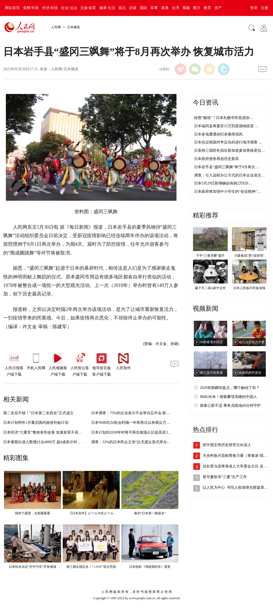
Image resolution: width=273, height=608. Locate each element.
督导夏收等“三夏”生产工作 (225, 477)
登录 (254, 8)
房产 (218, 8)
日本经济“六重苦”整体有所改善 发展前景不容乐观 (44, 432)
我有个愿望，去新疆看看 (32, 513)
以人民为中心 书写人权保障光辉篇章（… (237, 488)
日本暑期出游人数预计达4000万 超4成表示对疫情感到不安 (51, 442)
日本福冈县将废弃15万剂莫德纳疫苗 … (226, 126)
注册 (264, 8)
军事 (154, 8)
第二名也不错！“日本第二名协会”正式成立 (38, 413)
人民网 (56, 27)
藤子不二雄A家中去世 (210, 288)
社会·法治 (69, 8)
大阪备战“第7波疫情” (249, 255)
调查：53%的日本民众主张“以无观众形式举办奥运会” (135, 442)
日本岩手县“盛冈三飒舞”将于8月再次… (226, 167)
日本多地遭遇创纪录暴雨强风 (218, 134)
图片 (196, 8)
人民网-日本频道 (64, 69)
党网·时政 (31, 8)
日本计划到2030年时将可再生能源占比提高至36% (132, 432)
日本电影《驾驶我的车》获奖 (150, 567)
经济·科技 (50, 8)
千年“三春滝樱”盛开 (210, 255)
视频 (186, 8)
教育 (207, 8)
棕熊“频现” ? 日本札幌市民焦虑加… (223, 118)
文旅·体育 (88, 8)
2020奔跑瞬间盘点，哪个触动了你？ (230, 388)
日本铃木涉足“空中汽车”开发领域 (33, 567)
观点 (122, 8)
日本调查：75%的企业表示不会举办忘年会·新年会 (132, 413)
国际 (143, 8)
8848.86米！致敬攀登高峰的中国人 (228, 397)
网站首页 (12, 8)
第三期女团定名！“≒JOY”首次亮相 (91, 567)
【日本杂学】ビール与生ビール (91, 513)
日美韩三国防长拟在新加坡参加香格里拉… (229, 151)
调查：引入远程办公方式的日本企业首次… (229, 175)
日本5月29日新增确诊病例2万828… (223, 183)
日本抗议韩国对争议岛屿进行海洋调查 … (228, 142)
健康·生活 (107, 8)
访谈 (132, 8)
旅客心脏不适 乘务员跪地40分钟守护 (230, 406)
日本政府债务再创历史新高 (216, 159)
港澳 (164, 8)
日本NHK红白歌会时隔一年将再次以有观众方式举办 (134, 423)
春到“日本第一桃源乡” (150, 513)
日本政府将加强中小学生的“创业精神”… (227, 192)
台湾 (175, 8)
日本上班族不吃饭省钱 (249, 288)
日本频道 (73, 27)
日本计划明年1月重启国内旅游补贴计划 (36, 423)
